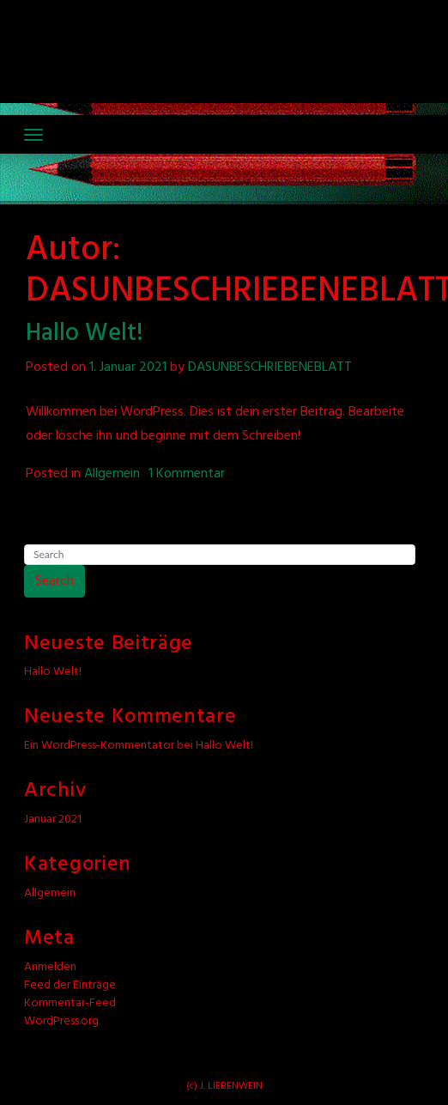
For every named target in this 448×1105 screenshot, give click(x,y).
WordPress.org (61, 1021)
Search (54, 581)
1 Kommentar (186, 474)
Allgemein (112, 474)
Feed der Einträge (70, 985)
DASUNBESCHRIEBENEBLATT (270, 367)
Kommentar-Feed (70, 1003)
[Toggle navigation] (33, 135)
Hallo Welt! (84, 333)
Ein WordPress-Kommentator (99, 746)
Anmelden (50, 967)
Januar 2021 (53, 819)
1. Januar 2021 (127, 367)
